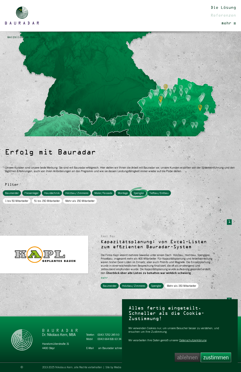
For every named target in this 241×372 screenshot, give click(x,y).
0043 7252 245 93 (108, 334)
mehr (228, 23)
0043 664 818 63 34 (109, 339)
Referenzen (223, 15)
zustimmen (216, 357)
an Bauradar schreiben (112, 348)
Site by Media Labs (116, 367)
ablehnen (187, 357)
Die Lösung (223, 8)
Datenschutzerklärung (192, 340)
